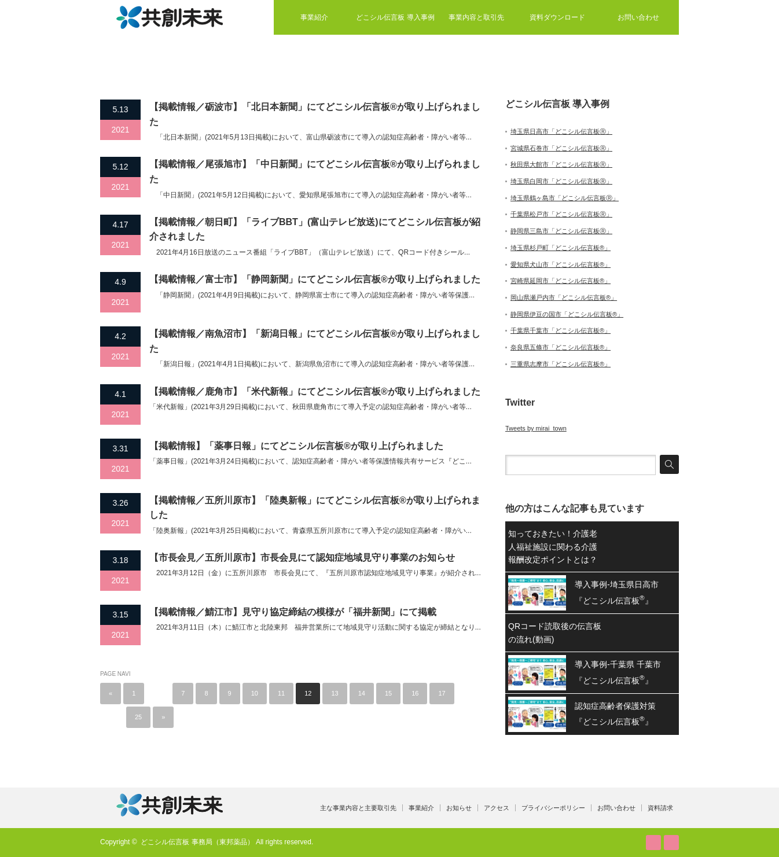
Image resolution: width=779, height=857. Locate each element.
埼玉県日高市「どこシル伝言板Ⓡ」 (561, 131)
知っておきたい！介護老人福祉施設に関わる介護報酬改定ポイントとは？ (552, 546)
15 (388, 693)
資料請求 (660, 807)
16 (414, 693)
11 (281, 693)
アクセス (496, 807)
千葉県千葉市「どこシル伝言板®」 (560, 330)
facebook (671, 842)
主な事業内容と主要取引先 (358, 807)
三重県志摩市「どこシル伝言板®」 (560, 364)
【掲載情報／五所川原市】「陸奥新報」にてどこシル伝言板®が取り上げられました (314, 507)
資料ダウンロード (557, 17)
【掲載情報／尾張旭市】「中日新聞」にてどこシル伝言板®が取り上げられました (314, 171)
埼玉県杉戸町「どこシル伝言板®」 (560, 247)
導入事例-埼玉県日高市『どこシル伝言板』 (617, 592)
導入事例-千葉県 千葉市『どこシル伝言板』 (618, 672)
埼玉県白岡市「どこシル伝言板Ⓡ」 (561, 181)
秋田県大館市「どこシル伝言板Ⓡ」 (561, 164)
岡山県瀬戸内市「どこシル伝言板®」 (563, 297)
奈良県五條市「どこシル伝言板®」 (560, 347)
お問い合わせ (638, 17)
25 (138, 716)
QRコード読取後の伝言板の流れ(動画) (554, 632)
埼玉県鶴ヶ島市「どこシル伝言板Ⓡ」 (564, 197)
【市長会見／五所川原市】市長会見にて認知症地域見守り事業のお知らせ (302, 557)
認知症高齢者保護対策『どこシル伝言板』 (615, 713)
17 (441, 693)
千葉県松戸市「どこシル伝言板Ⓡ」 (561, 214)
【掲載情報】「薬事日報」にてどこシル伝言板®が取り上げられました (296, 446)
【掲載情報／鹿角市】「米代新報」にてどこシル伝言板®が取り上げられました (314, 391)
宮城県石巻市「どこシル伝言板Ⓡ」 (561, 148)
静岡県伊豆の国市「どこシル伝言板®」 (566, 314)
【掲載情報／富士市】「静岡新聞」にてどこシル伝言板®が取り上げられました (314, 279)
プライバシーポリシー (553, 807)
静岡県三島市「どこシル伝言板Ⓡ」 (561, 230)
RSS (653, 842)
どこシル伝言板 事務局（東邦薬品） (197, 842)
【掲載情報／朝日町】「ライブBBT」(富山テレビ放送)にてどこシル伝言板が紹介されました (314, 229)
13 (334, 693)
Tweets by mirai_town (536, 428)
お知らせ (459, 807)
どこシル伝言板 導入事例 (395, 17)
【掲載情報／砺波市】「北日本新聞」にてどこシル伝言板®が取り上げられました (314, 114)
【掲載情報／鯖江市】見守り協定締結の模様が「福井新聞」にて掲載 (292, 612)
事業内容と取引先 (476, 17)
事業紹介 (314, 17)
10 (254, 693)
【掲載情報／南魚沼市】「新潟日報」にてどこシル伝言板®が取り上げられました (314, 341)
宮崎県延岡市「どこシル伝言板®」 (560, 280)
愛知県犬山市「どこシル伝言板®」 (560, 264)
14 (361, 693)
